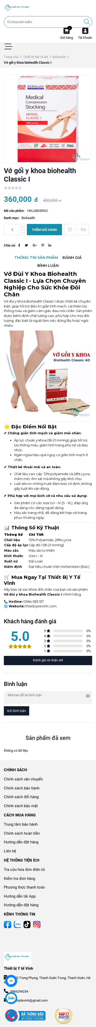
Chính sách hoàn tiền (22, 833)
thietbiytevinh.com (41, 606)
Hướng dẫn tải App (20, 896)
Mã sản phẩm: (14, 211)
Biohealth (59, 57)
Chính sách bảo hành (21, 788)
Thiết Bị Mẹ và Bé (35, 57)
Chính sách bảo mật (21, 806)
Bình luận (48, 265)
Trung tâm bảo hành (21, 824)
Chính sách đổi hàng (21, 797)
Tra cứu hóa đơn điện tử (24, 869)
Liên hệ (10, 851)
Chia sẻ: (10, 245)
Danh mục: (11, 218)
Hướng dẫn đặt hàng (21, 842)
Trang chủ (11, 57)
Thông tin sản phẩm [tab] (36, 257)
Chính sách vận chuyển (23, 779)
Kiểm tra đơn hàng (19, 878)
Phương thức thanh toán (24, 887)
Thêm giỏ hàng (44, 230)
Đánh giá (72, 257)
